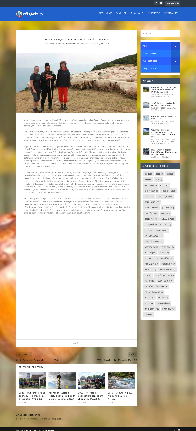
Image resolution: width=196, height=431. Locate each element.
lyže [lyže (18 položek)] (148, 228)
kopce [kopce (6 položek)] (165, 211)
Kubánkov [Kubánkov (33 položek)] (167, 216)
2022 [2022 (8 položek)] (159, 171)
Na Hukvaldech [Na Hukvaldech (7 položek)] (153, 233)
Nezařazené (170, 119)
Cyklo (173, 92)
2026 (164, 92)
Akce (168, 92)
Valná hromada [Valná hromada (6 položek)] (154, 290)
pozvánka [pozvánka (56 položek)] (151, 261)
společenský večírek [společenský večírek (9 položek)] (156, 284)
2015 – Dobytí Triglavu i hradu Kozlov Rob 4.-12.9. (121, 393)
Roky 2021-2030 (164, 94)
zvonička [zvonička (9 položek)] (168, 306)
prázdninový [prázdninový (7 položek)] (167, 267)
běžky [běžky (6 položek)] (164, 183)
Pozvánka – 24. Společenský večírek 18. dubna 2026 (163, 101)
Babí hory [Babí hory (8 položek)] (151, 183)
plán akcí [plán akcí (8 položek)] (168, 245)
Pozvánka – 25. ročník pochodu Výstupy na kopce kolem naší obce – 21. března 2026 (164, 131)
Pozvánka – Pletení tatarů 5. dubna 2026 (163, 115)
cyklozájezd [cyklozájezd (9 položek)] (165, 194)
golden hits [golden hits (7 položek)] (152, 200)
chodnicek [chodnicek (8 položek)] (151, 188)
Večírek (161, 108)
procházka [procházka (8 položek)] (168, 261)
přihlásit (58, 416)
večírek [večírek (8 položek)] (149, 295)
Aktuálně (105, 15)
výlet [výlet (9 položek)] (149, 301)
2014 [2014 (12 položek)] (148, 171)
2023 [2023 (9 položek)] (170, 171)
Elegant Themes (29, 428)
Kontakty (171, 15)
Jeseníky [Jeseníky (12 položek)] (168, 205)
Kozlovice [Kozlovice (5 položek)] (151, 216)
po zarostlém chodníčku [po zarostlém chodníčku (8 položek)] (158, 256)
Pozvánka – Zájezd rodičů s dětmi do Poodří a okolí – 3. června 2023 (61, 393)
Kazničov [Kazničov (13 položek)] (151, 211)
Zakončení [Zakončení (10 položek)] (152, 306)
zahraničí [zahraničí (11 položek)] (163, 301)
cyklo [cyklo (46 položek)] (149, 194)
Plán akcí (137, 15)
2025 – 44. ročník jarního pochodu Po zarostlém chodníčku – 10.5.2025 (32, 393)
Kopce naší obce (165, 139)
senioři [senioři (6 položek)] (149, 278)
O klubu (121, 15)
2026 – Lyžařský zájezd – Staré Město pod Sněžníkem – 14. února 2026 (164, 149)
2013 (97, 41)
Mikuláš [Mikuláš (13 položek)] (161, 228)
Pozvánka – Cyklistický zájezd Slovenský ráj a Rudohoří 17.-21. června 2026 (164, 87)
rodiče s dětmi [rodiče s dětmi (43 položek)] (165, 273)
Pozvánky (154, 94)
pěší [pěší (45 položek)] (148, 273)
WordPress (49, 428)
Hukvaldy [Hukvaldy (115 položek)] (152, 205)
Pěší (102, 41)
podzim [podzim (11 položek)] (150, 250)
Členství (154, 15)
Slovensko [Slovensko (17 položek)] (165, 278)
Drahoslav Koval (72, 41)
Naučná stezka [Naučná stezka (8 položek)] (153, 239)
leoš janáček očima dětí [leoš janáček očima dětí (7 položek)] (158, 222)
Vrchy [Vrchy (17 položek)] (163, 295)
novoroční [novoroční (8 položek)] (151, 245)
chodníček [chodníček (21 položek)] (168, 188)
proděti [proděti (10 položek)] (150, 267)
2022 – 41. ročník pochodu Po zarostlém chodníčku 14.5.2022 (90, 393)
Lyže (168, 155)
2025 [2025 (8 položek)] (158, 177)
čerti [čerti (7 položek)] (148, 312)
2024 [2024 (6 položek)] (148, 177)
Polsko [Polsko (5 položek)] (164, 250)
